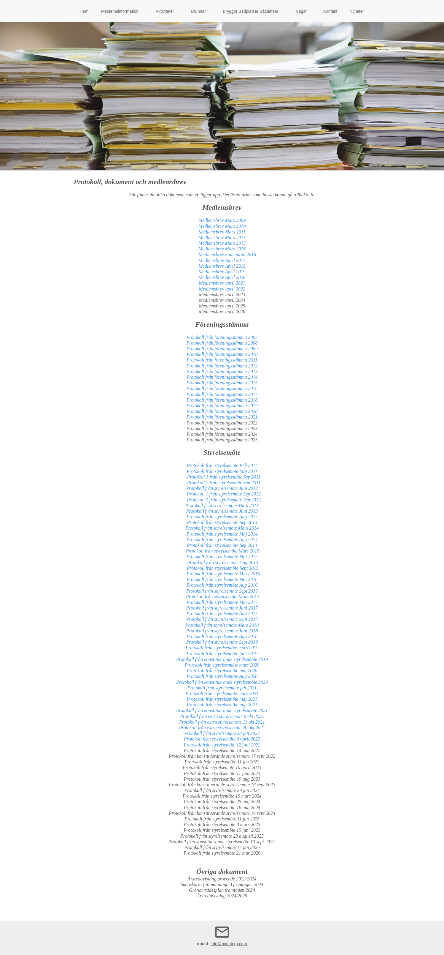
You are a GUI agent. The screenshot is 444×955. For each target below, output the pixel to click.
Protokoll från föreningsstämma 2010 (221, 354)
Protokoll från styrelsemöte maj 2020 (222, 670)
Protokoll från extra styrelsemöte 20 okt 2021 (222, 727)
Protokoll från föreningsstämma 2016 (221, 388)
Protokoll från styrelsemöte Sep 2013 (222, 522)
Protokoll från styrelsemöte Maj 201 (221, 533)
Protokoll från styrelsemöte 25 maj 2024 (222, 801)
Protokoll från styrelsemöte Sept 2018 (222, 642)
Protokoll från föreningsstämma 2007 (221, 337)
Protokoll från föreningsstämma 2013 (221, 371)
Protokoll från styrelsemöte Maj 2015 (222, 556)
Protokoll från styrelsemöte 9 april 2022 (222, 738)
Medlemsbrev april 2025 (222, 305)
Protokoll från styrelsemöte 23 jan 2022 (222, 733)
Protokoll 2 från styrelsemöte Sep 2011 (222, 482)
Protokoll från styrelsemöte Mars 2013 (222, 505)
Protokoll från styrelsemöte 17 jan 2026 (222, 847)
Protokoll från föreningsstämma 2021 (221, 416)
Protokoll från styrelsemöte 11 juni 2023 (222, 773)
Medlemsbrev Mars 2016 (222, 248)
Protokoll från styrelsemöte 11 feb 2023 (221, 761)
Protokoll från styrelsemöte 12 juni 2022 (222, 744)
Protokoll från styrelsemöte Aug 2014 (222, 539)
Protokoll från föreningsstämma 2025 (221, 439)
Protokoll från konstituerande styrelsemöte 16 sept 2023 (222, 784)
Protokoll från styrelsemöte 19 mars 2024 (222, 795)
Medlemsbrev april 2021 (222, 282)
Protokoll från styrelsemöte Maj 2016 (222, 579)
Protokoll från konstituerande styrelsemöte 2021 (222, 710)
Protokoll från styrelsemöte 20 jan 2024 (222, 790)
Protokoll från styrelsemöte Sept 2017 (222, 619)
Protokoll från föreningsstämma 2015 (221, 382)
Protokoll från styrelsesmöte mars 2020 (221, 664)
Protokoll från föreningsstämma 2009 (221, 348)
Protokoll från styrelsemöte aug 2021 (222, 704)
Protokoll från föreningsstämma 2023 (221, 428)
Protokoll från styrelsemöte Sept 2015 (222, 568)
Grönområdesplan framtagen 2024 (222, 890)
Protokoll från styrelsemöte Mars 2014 (222, 528)
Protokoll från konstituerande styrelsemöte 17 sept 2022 (222, 756)
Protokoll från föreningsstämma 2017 (221, 394)
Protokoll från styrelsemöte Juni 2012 (222, 488)
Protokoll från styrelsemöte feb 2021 (222, 687)
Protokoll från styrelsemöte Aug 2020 (222, 676)
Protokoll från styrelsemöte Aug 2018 (222, 636)
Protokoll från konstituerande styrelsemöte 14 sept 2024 (222, 813)
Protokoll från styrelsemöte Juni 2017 (222, 607)
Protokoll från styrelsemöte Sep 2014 (222, 545)
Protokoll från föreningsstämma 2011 (222, 359)
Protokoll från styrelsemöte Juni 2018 (222, 630)
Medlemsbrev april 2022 (222, 288)
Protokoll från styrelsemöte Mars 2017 (223, 596)
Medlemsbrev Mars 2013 (222, 237)
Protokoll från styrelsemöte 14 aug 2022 (222, 750)
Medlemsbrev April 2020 (221, 277)
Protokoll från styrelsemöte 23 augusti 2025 (222, 836)
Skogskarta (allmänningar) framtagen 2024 (222, 884)
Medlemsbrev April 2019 (221, 271)
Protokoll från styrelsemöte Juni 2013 (222, 511)
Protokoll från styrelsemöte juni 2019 (222, 653)
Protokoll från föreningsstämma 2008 (221, 342)
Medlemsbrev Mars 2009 (222, 220)
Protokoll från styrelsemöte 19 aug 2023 (222, 779)
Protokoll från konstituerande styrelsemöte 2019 (222, 659)
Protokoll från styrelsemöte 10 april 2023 (222, 767)
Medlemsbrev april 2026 (222, 311)
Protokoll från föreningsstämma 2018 (221, 399)
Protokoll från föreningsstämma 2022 (221, 422)
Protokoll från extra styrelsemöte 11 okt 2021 (222, 721)
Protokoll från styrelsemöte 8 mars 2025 (222, 824)
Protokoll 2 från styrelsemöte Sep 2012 (222, 499)
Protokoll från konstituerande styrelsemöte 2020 (222, 682)
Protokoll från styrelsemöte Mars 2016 (222, 573)
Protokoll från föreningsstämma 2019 (221, 405)
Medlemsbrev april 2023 (222, 294)
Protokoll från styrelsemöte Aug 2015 (222, 562)
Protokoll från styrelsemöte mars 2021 (222, 693)
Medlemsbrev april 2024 (222, 300)
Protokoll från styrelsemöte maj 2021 (222, 699)
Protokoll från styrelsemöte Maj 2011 (222, 471)
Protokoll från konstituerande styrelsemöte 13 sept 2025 (222, 841)
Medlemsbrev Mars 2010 (222, 226)
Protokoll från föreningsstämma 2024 (221, 434)
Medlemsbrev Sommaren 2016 (227, 254)
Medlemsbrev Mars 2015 (222, 243)
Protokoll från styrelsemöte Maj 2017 (222, 602)
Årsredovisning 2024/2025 (222, 895)
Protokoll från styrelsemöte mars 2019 (222, 647)
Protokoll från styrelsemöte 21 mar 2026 (222, 852)
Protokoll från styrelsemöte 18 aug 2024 (222, 807)
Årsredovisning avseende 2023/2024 (221, 878)
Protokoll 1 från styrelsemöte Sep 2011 (222, 476)
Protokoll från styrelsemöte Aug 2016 (222, 585)
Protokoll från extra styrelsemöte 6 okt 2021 (222, 716)
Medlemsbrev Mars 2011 (221, 231)
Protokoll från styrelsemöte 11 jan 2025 (222, 818)
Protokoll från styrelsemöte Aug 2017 (222, 613)
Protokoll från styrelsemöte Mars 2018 (222, 625)
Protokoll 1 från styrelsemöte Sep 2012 (222, 493)
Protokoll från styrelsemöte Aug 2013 (222, 516)
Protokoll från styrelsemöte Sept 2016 (222, 590)
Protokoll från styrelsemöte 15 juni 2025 (222, 830)
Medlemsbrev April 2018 (221, 266)
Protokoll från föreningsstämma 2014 (221, 377)
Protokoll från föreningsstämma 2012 (221, 365)
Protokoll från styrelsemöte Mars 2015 (222, 550)
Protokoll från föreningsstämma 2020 (221, 411)
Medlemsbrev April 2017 (221, 260)
